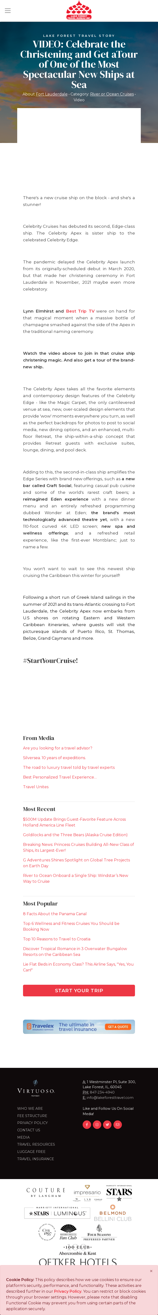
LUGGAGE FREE (31, 1152)
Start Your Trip (79, 990)
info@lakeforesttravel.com (110, 1097)
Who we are (30, 1108)
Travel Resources (36, 1144)
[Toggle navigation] (7, 10)
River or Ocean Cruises (112, 94)
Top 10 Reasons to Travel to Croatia (56, 939)
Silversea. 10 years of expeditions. (54, 758)
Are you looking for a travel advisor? (57, 748)
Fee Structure (32, 1116)
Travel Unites (35, 787)
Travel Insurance (35, 1159)
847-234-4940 (102, 1092)
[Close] (151, 1271)
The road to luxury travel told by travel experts (69, 767)
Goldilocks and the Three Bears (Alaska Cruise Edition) (75, 835)
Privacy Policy (32, 1123)
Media (23, 1137)
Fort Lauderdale (52, 94)
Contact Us (28, 1130)
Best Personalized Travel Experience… (60, 777)
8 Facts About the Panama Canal (55, 914)
